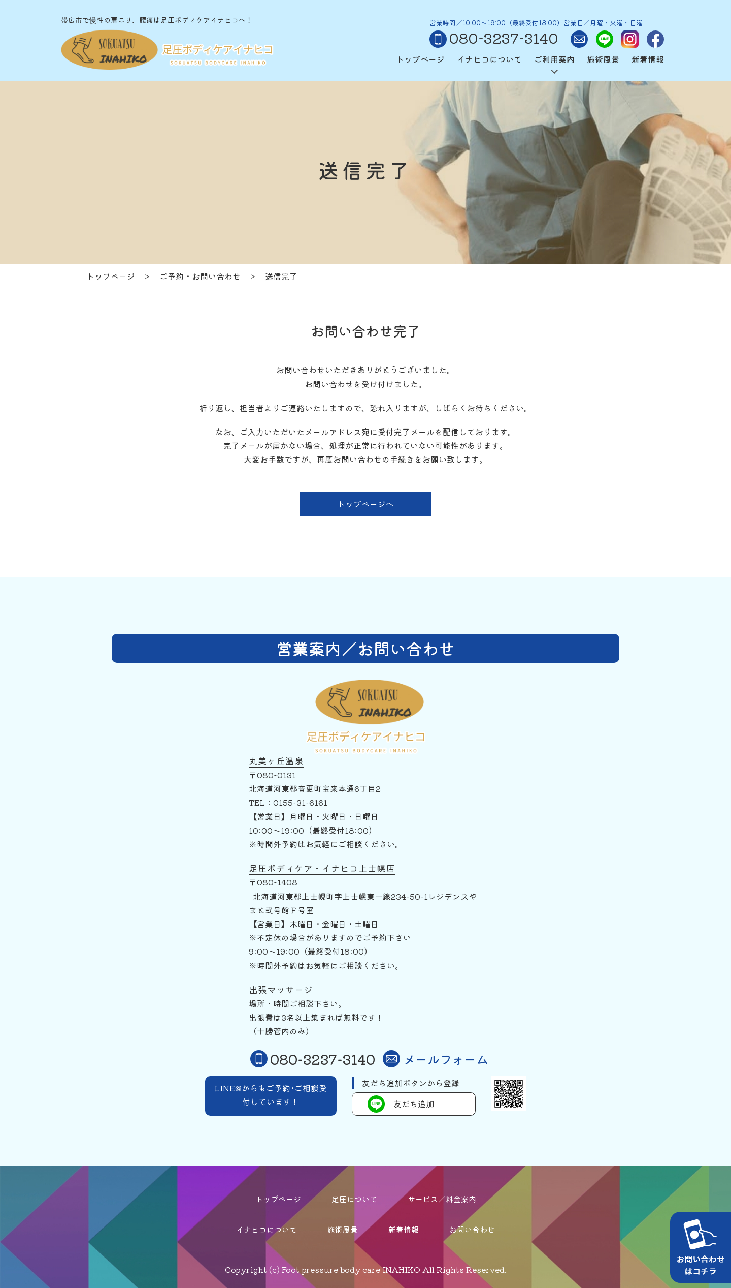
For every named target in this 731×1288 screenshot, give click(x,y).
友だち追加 (401, 1104)
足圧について (354, 1198)
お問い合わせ (472, 1229)
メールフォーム (435, 1058)
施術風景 (603, 59)
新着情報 (648, 59)
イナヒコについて (489, 59)
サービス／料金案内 (442, 1198)
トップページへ (365, 504)
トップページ (420, 59)
